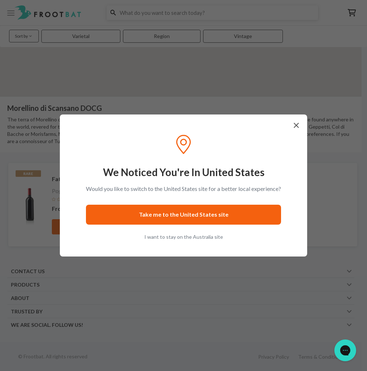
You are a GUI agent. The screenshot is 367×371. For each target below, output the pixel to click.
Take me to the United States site (183, 214)
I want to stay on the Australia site (183, 237)
